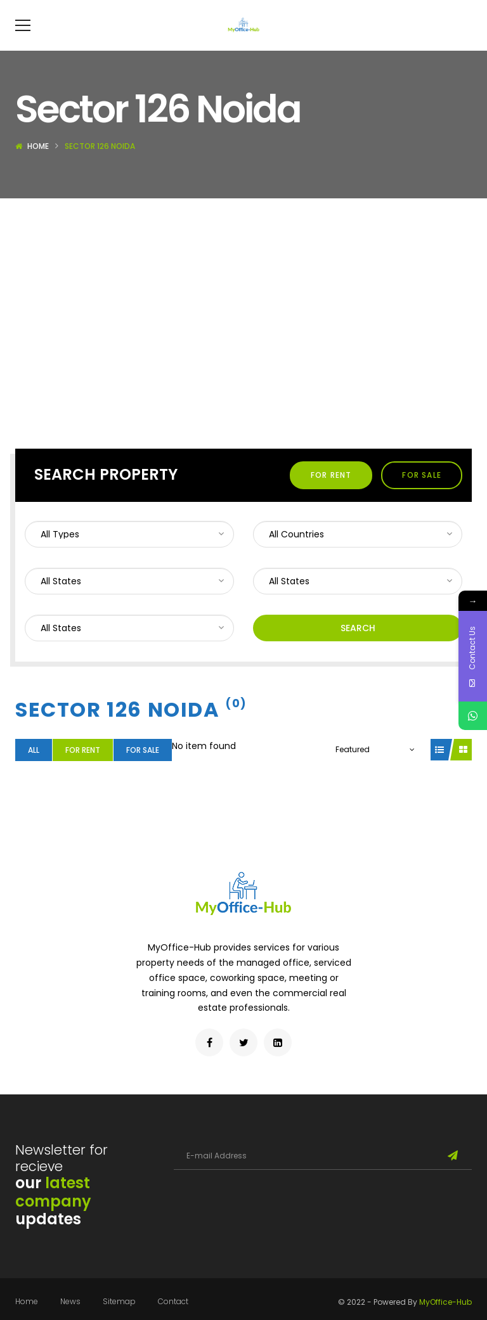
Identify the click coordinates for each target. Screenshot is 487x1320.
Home (38, 165)
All (33, 769)
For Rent (331, 494)
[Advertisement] (243, 312)
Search (358, 647)
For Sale (421, 494)
